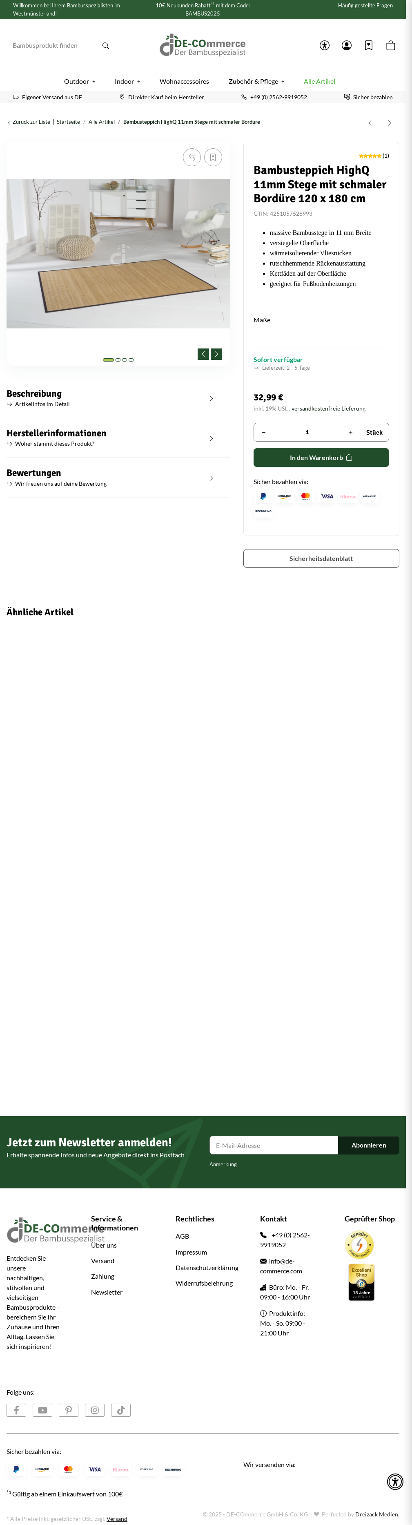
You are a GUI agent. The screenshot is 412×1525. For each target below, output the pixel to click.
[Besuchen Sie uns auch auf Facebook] (16, 1410)
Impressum (191, 1252)
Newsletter (106, 1292)
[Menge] (307, 432)
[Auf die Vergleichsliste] (192, 157)
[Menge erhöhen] (351, 432)
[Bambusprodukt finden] (51, 45)
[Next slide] (216, 354)
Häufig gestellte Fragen (365, 5)
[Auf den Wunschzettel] (213, 157)
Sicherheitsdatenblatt (321, 558)
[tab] (108, 360)
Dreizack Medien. (377, 1514)
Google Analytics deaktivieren (44, 1509)
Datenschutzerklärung (207, 1267)
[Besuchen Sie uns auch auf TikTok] (121, 1410)
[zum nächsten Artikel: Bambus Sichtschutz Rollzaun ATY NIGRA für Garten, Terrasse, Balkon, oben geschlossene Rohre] (389, 122)
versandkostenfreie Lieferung (328, 408)
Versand (102, 1260)
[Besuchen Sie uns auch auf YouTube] (42, 1410)
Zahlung (102, 1276)
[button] (324, 45)
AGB (182, 1236)
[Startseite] (203, 45)
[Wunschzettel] (368, 45)
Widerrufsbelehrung (204, 1283)
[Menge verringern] (264, 432)
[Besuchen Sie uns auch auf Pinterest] (68, 1410)
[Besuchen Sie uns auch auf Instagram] (95, 1410)
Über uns (104, 1245)
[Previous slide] (203, 354)
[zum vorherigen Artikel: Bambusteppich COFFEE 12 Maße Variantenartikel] (370, 122)
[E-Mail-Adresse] (274, 1145)
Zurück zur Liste (28, 121)
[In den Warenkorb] (13, 137)
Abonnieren (369, 1145)
